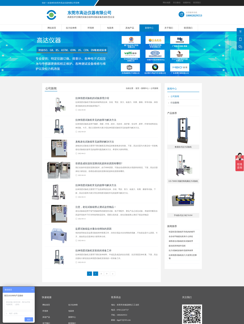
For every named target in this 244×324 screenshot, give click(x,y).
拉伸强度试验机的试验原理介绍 (92, 98)
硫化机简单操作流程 (177, 246)
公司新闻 (154, 88)
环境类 (91, 28)
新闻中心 (149, 28)
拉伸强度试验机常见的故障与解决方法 (95, 120)
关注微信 (176, 3)
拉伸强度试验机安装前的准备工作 (93, 250)
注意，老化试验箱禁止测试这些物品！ (95, 207)
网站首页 (52, 28)
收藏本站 (187, 3)
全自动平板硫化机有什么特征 (181, 236)
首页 (137, 88)
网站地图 (166, 3)
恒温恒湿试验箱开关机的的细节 (182, 232)
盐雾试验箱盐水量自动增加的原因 (93, 228)
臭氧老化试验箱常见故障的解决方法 (94, 141)
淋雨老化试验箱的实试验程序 (181, 241)
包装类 (110, 28)
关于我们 (168, 28)
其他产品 (129, 28)
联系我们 (197, 3)
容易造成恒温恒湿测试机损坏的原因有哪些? (98, 163)
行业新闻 (175, 103)
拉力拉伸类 (71, 28)
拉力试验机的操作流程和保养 (181, 250)
